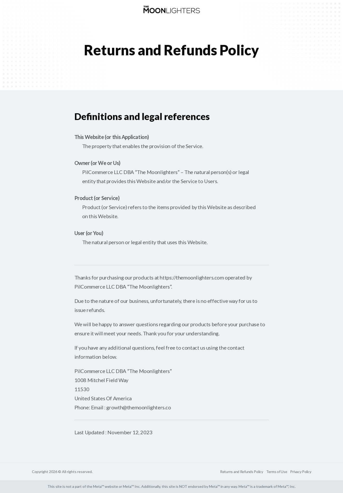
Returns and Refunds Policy (241, 471)
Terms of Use (276, 471)
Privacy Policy (300, 471)
